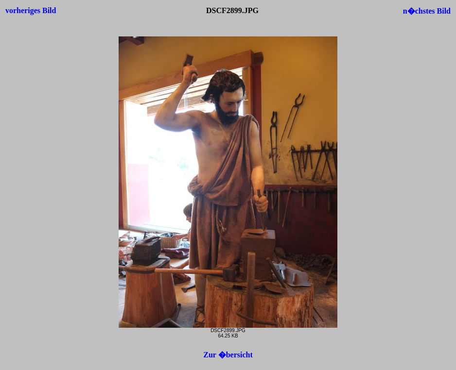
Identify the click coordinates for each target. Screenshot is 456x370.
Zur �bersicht (227, 355)
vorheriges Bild (30, 10)
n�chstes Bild (427, 11)
